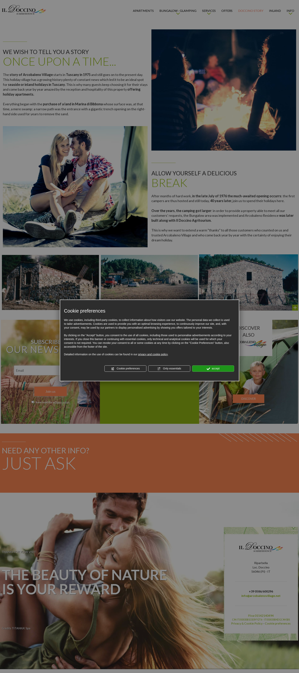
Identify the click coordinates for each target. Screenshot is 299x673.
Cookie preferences (125, 368)
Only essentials (169, 368)
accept (213, 368)
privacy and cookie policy (153, 354)
